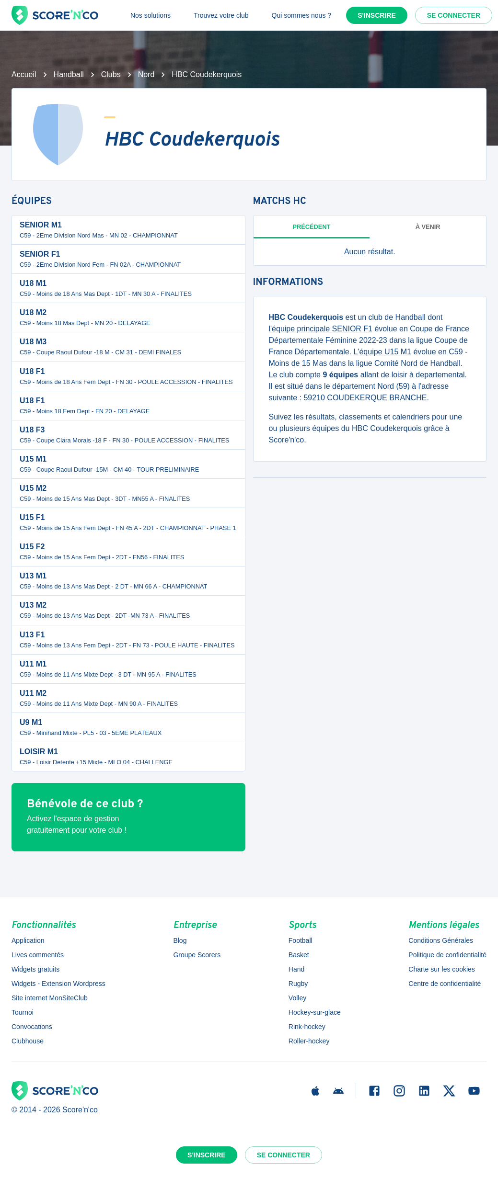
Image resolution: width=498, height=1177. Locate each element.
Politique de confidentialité (447, 955)
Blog (179, 940)
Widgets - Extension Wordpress (58, 983)
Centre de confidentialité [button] (444, 983)
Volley (297, 998)
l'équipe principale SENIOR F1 (321, 329)
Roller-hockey (309, 1041)
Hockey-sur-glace (315, 1012)
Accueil (24, 74)
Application (28, 940)
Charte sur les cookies (441, 969)
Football (301, 940)
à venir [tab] (428, 226)
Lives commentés (38, 955)
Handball (69, 74)
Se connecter (453, 15)
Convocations (32, 1026)
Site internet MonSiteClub (50, 998)
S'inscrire (377, 15)
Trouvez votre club (221, 15)
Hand (296, 969)
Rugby (298, 983)
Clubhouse (28, 1041)
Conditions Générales (440, 940)
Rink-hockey (307, 1026)
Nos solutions (150, 15)
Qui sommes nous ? (302, 15)
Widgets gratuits (35, 969)
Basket (299, 955)
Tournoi (23, 1012)
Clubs (111, 74)
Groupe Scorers (196, 955)
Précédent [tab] (311, 226)
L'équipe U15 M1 (382, 352)
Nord (146, 74)
